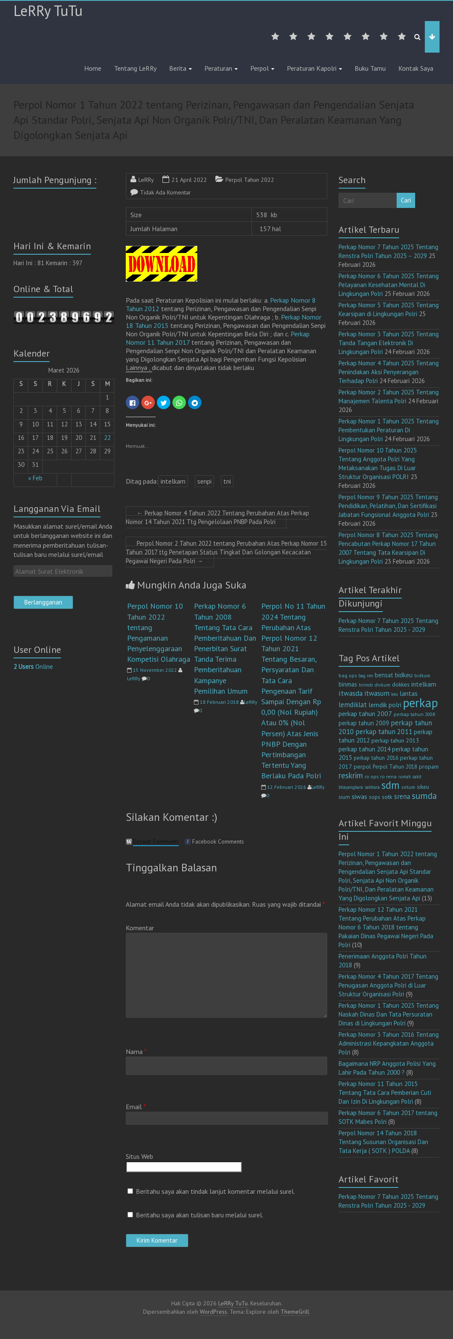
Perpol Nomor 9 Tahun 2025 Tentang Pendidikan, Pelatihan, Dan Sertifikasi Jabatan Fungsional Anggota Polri (388, 506)
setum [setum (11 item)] (408, 787)
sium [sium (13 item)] (344, 797)
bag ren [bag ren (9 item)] (365, 676)
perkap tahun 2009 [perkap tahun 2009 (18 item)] (364, 723)
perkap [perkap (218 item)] (420, 703)
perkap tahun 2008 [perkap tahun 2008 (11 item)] (414, 714)
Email (136, 1106)
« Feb (35, 478)
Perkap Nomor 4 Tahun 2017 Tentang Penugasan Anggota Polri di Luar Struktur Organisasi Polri (388, 985)
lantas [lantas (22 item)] (409, 693)
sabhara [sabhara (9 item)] (372, 787)
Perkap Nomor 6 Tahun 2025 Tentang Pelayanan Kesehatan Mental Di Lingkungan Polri (389, 285)
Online (33, 667)
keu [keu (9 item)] (394, 694)
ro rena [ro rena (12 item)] (388, 776)
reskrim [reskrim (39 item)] (351, 775)
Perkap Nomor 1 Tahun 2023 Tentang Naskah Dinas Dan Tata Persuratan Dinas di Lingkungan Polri (389, 1014)
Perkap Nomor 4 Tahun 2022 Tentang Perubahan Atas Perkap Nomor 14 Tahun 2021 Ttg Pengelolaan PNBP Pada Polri (217, 517)
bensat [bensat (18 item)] (384, 675)
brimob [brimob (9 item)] (366, 685)
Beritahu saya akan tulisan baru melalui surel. (199, 1215)
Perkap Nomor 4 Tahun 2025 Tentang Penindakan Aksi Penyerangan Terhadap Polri (389, 372)
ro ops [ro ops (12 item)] (372, 776)
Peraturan (218, 68)
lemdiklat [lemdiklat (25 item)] (353, 704)
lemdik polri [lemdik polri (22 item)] (384, 704)
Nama (136, 1051)
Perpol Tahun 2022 (249, 180)
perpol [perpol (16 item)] (362, 766)
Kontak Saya (415, 68)
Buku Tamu (370, 68)
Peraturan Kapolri (311, 68)
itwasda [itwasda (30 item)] (351, 693)
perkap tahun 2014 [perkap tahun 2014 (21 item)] (364, 749)
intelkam (173, 481)
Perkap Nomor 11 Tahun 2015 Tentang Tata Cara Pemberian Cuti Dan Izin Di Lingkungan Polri (385, 1092)
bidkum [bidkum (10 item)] (422, 676)
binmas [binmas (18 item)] (348, 684)
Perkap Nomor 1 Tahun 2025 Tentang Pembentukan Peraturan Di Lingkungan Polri (389, 430)
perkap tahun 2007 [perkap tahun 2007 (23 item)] (365, 713)
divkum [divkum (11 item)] (382, 684)
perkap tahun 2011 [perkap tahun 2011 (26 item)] (383, 731)
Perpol (259, 68)
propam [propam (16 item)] (429, 766)
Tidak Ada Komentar (165, 192)
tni (227, 481)
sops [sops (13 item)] (374, 797)
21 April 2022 (189, 180)
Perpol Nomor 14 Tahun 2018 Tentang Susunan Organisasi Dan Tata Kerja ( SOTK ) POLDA (383, 1142)
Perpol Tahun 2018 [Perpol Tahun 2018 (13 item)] (395, 766)
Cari (406, 200)
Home (92, 68)
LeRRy (146, 180)
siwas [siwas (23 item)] (359, 796)
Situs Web (139, 1156)
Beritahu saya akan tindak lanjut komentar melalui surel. (215, 1191)
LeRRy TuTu (47, 10)
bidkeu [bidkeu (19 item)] (404, 675)
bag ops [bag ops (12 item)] (348, 675)
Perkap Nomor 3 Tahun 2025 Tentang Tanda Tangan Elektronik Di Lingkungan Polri (389, 343)
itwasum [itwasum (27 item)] (376, 693)
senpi (204, 481)
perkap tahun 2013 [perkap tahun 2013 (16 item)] (395, 740)
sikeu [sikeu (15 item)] (423, 787)
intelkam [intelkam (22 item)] (423, 684)
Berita (177, 68)
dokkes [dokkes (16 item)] (401, 684)
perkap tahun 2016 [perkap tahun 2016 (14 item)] (376, 757)
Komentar (140, 928)
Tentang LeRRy (135, 68)
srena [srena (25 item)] (402, 796)
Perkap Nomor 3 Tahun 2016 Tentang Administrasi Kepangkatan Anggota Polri (389, 1043)
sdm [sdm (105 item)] (390, 785)
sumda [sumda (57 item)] (424, 795)
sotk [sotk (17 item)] (387, 797)
